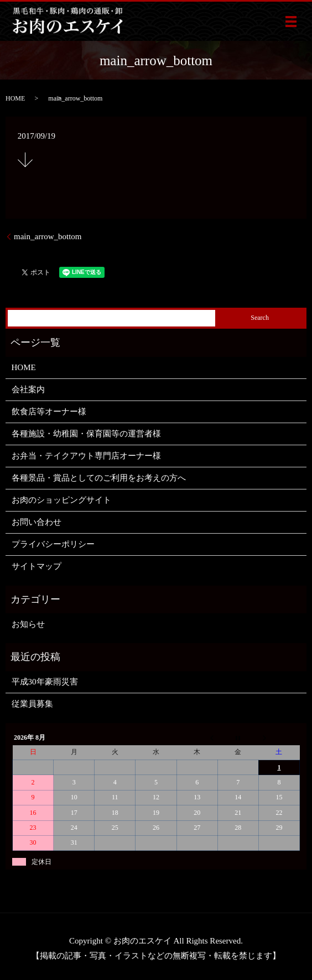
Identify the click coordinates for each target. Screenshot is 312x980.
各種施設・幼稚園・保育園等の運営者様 (86, 433)
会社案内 (28, 389)
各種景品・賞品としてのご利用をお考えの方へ (99, 477)
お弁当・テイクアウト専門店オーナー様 (86, 455)
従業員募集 (32, 703)
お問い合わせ (36, 522)
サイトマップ (36, 566)
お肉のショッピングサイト (61, 500)
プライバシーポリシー (53, 544)
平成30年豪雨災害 (45, 681)
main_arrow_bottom (47, 236)
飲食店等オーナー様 (49, 411)
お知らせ (28, 624)
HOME (15, 98)
